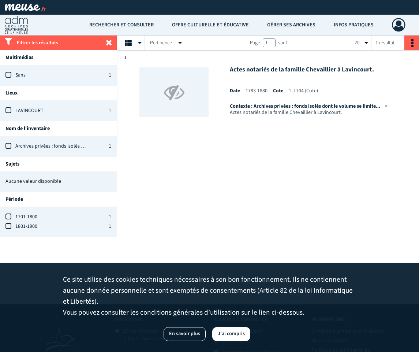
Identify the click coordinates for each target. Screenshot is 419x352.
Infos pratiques (354, 25)
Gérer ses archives (291, 25)
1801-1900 (26, 226)
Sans (20, 75)
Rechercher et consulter (121, 25)
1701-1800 (26, 217)
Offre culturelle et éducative (210, 25)
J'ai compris (231, 333)
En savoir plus (184, 333)
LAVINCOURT (29, 110)
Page (255, 43)
